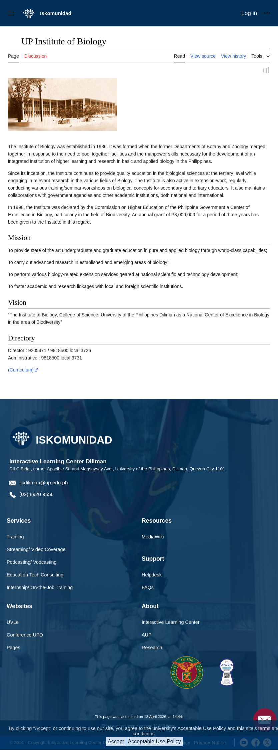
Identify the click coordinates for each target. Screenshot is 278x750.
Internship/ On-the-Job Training (40, 588)
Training (15, 537)
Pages (13, 648)
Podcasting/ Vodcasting (32, 563)
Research (152, 648)
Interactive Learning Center (171, 623)
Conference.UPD (25, 636)
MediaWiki (153, 537)
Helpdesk (152, 575)
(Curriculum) (21, 370)
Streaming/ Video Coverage (36, 550)
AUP (147, 636)
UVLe (13, 623)
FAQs (148, 588)
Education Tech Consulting (35, 575)
